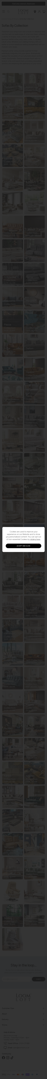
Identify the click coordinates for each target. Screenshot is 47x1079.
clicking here (35, 539)
